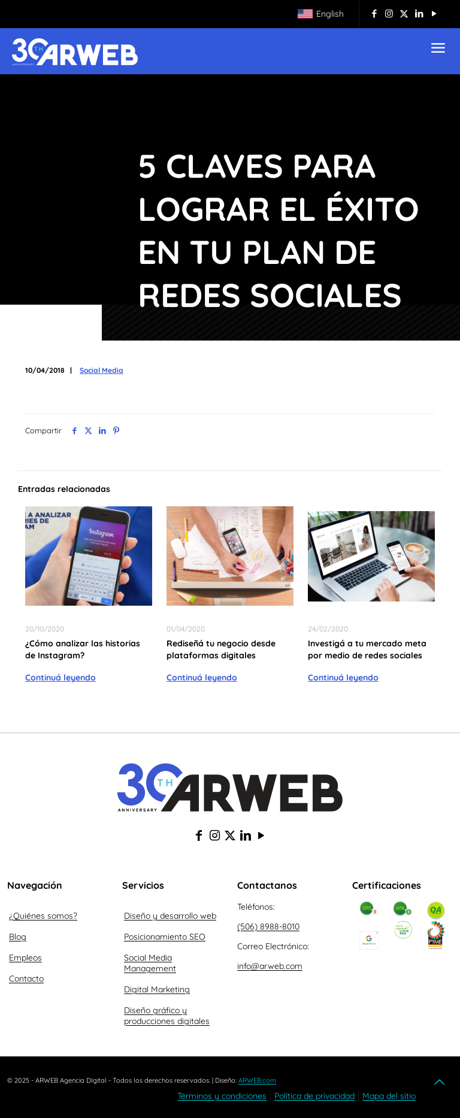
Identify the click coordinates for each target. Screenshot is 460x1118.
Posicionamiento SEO (164, 936)
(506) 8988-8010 (268, 926)
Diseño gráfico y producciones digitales (167, 1015)
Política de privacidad (314, 1095)
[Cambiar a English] (321, 14)
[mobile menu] (438, 51)
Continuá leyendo (60, 677)
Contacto (26, 978)
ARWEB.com (257, 1080)
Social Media (101, 370)
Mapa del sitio (389, 1095)
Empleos (25, 957)
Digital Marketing (157, 989)
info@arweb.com (269, 966)
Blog (17, 936)
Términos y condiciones (222, 1095)
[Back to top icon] (440, 1082)
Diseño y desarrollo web (170, 915)
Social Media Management (150, 963)
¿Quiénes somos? (43, 915)
